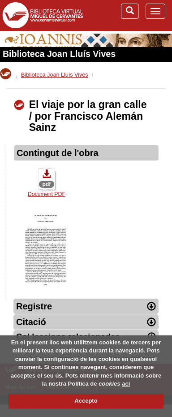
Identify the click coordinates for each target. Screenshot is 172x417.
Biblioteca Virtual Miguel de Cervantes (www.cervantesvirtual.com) (42, 15)
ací (126, 383)
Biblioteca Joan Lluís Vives (59, 54)
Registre (86, 306)
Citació (86, 322)
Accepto (85, 400)
